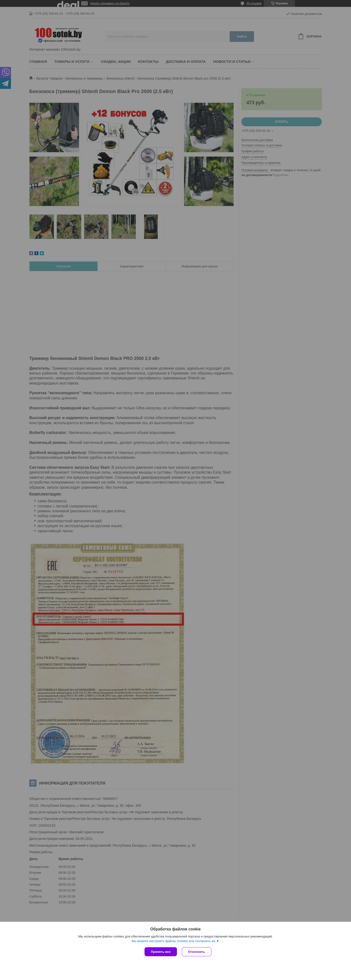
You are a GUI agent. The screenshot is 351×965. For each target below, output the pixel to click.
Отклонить (196, 952)
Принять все (161, 952)
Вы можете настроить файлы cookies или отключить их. (174, 941)
